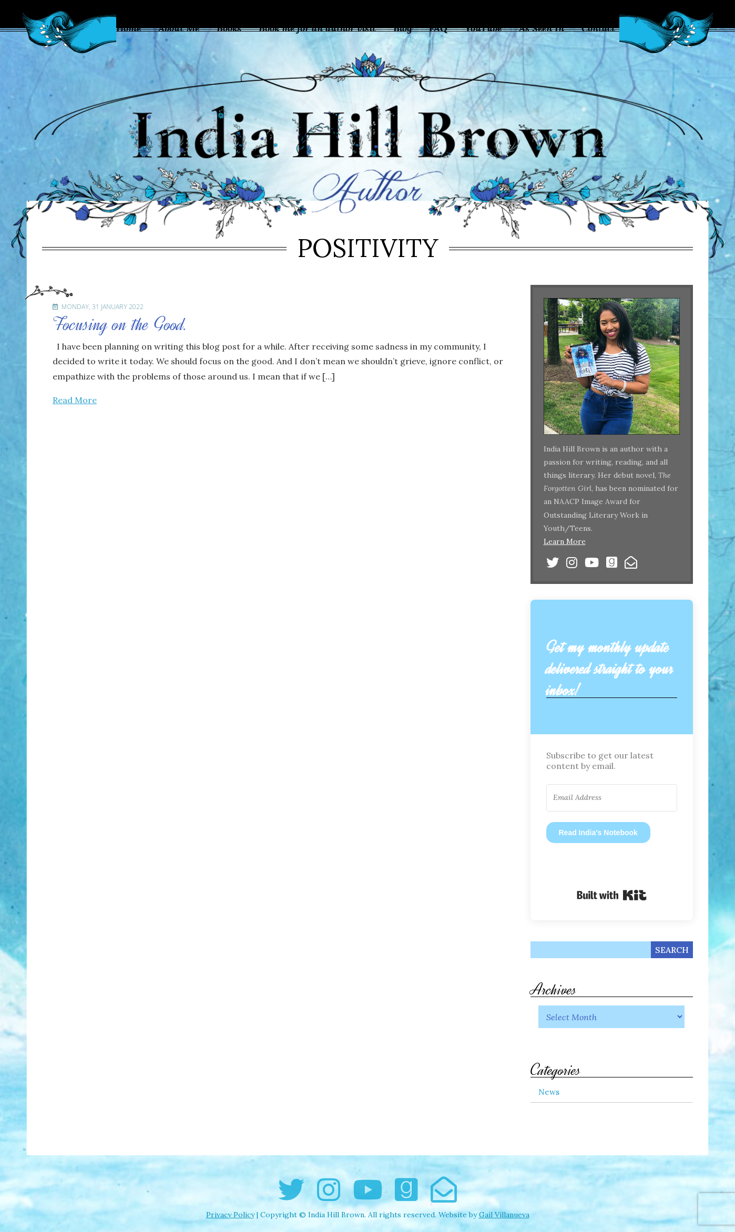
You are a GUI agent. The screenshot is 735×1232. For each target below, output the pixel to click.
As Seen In (541, 28)
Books (229, 28)
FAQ (438, 28)
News (548, 1092)
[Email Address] (612, 798)
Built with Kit (612, 895)
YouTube (483, 28)
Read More (75, 400)
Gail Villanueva (504, 1214)
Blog (402, 28)
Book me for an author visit (317, 28)
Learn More (565, 541)
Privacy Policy (230, 1214)
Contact (598, 28)
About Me (178, 28)
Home (128, 28)
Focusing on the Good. (120, 324)
